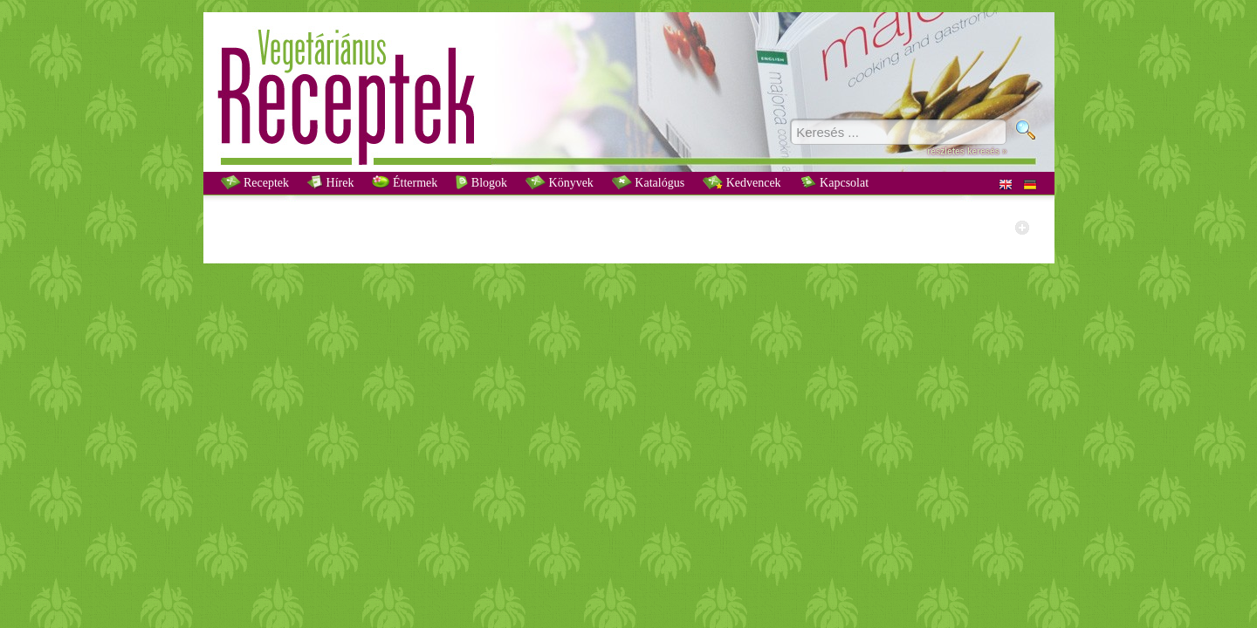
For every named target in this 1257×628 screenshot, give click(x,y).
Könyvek (559, 182)
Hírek (330, 182)
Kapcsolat (834, 182)
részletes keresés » (966, 151)
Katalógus (648, 182)
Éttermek (404, 182)
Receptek (255, 182)
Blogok (481, 182)
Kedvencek (741, 182)
